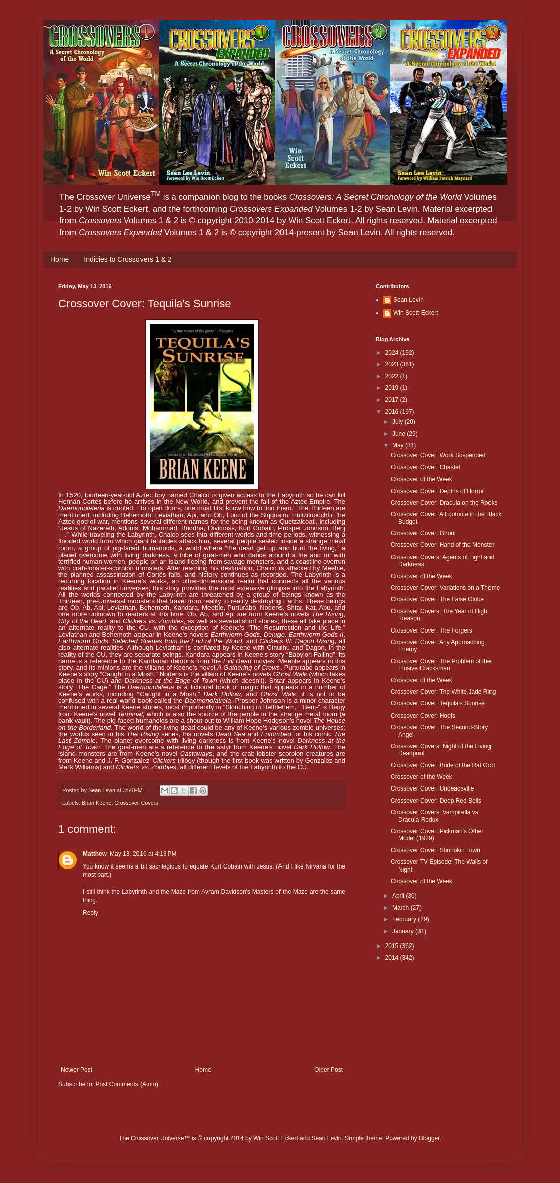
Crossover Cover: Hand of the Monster (442, 544)
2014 (392, 957)
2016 (392, 411)
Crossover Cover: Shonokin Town (435, 850)
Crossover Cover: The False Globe (437, 599)
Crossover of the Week (421, 479)
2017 (392, 399)
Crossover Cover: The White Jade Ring (443, 691)
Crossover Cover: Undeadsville (432, 788)
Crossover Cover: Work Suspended (438, 455)
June (399, 433)
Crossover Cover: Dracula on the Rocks (444, 502)
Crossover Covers (136, 803)
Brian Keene (96, 803)
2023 (392, 364)
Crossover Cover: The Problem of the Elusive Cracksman (441, 665)
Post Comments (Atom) (126, 1084)
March (401, 907)
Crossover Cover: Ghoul (423, 533)
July (398, 421)
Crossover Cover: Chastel (425, 467)
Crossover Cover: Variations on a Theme (445, 587)
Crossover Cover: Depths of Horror (437, 491)
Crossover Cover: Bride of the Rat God (443, 765)
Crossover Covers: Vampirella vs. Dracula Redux (435, 816)
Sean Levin (408, 299)
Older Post (328, 1069)
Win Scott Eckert (415, 313)
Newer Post (76, 1069)
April (399, 895)
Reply (90, 912)
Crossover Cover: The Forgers (431, 630)
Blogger (429, 1138)
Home (59, 259)
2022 (392, 376)
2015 (392, 946)
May (398, 445)
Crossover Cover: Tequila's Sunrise (438, 703)
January (403, 931)
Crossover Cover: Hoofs (423, 715)
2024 (392, 352)
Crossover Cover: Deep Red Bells (436, 800)
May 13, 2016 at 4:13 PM (143, 853)
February (405, 919)
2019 (392, 387)
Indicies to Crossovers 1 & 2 (127, 259)
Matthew (95, 853)
